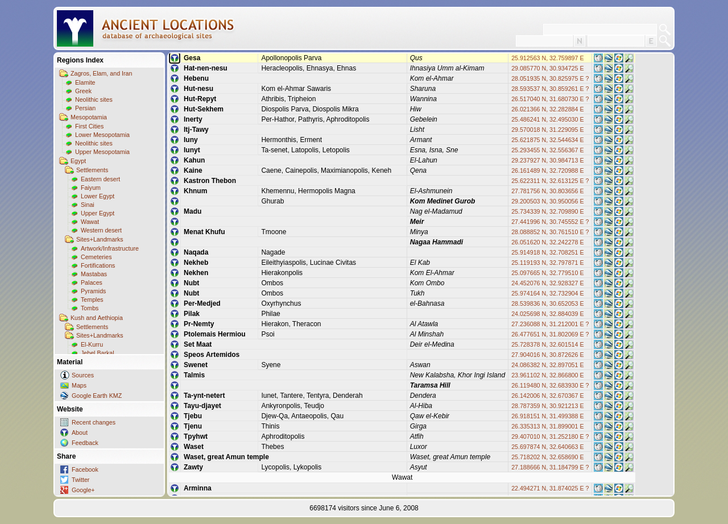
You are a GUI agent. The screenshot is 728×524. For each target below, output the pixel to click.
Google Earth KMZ (97, 395)
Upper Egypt (97, 213)
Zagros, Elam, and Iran (101, 73)
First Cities (89, 126)
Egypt (78, 160)
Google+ (83, 489)
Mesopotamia (89, 117)
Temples (92, 299)
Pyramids (93, 291)
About (80, 432)
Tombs (89, 308)
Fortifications (98, 265)
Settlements (92, 170)
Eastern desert (100, 179)
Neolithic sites (94, 99)
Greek (83, 91)
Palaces (91, 282)
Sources (83, 375)
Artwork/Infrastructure (110, 248)
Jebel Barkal (97, 353)
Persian (85, 108)
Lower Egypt (97, 196)
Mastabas (94, 274)
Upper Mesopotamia (102, 151)
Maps (79, 385)
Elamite (85, 82)
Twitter (80, 479)
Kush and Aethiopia (97, 317)
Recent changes (93, 422)
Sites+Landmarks (99, 239)
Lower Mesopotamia (102, 134)
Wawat (90, 221)
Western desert (101, 230)
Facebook (85, 469)
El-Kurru (92, 344)
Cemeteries (96, 256)
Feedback (85, 442)
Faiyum (91, 187)
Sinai (87, 204)
